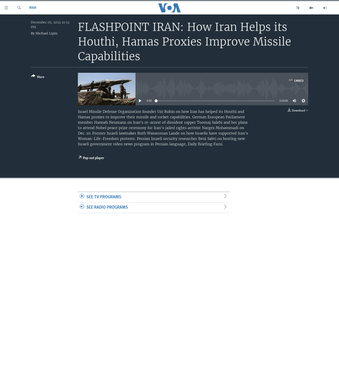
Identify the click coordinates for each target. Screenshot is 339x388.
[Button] (37, 77)
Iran (32, 8)
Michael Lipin (46, 33)
